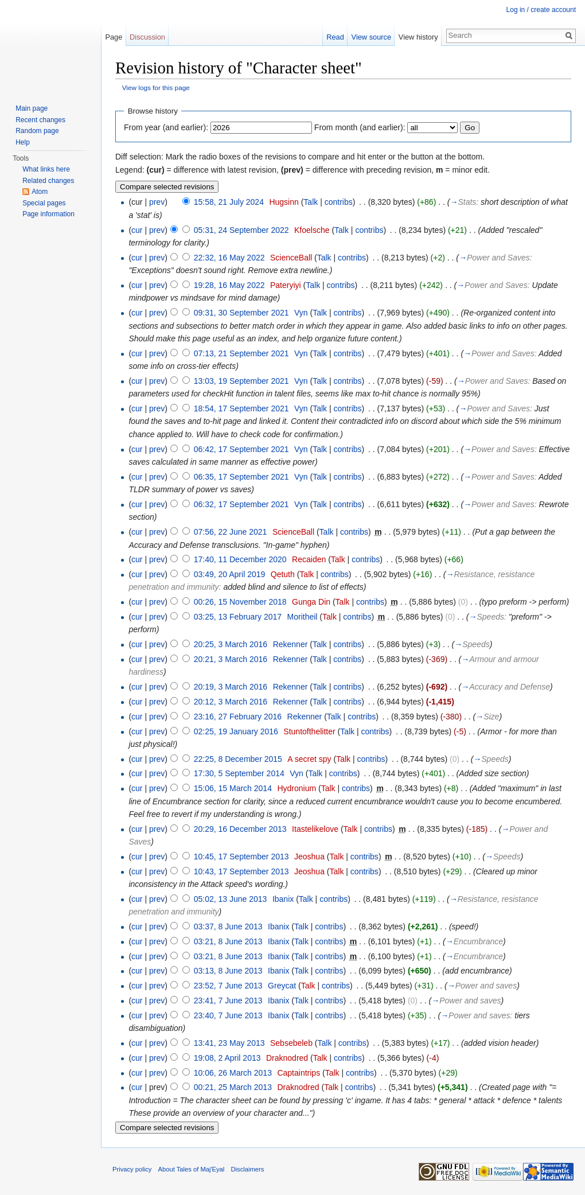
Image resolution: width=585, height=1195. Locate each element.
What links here (46, 169)
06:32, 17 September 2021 (241, 504)
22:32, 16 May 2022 (229, 257)
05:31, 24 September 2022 (241, 230)
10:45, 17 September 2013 (241, 856)
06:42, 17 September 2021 (241, 449)
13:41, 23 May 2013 (229, 1043)
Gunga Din (311, 601)
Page (113, 37)
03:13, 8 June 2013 (228, 970)
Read (335, 37)
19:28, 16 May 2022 (229, 285)
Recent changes (40, 120)
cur (136, 230)
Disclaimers (247, 1169)
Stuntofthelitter (309, 731)
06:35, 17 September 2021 (241, 476)
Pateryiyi (285, 285)
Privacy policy (131, 1169)
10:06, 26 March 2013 (233, 1072)
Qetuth (283, 574)
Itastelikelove (315, 829)
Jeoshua (309, 856)
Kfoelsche (311, 230)
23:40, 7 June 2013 (228, 1015)
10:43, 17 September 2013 (241, 871)
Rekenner (290, 644)
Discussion (147, 37)
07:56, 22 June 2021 (230, 531)
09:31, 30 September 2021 (241, 312)
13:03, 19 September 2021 (241, 381)
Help (22, 142)
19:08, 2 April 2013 (227, 1057)
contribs (339, 202)
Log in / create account (541, 10)
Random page (36, 131)
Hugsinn (283, 202)
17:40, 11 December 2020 (240, 559)
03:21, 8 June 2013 (228, 941)
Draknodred (287, 1057)
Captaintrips (298, 1072)
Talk (310, 202)
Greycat (282, 985)
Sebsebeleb (291, 1043)
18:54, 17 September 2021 (241, 408)
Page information (48, 214)
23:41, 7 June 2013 (228, 1000)
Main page (31, 108)
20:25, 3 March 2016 (230, 644)
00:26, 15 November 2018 (240, 601)
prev (157, 202)
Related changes (48, 181)
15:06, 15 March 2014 (233, 788)
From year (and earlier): (166, 127)
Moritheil (302, 616)
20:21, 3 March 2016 (230, 659)
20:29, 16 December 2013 (240, 829)
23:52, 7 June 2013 (228, 985)
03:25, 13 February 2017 (238, 616)
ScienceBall (291, 257)
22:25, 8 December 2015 (238, 759)
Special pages (43, 203)
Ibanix (283, 899)
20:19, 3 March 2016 (230, 686)
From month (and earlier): (359, 127)
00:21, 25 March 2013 (233, 1087)
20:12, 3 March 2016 (230, 701)
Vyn (301, 312)
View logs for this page (156, 87)
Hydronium (296, 788)
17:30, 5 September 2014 (239, 773)
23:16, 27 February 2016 (238, 716)
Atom (40, 192)
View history (418, 37)
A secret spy (309, 759)
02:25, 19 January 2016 (236, 731)
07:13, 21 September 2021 (241, 353)
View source (371, 37)
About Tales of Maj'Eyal (191, 1169)
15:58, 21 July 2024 (229, 202)
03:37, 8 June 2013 (228, 926)
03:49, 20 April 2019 (230, 574)
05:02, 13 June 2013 (230, 899)
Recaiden (309, 559)
